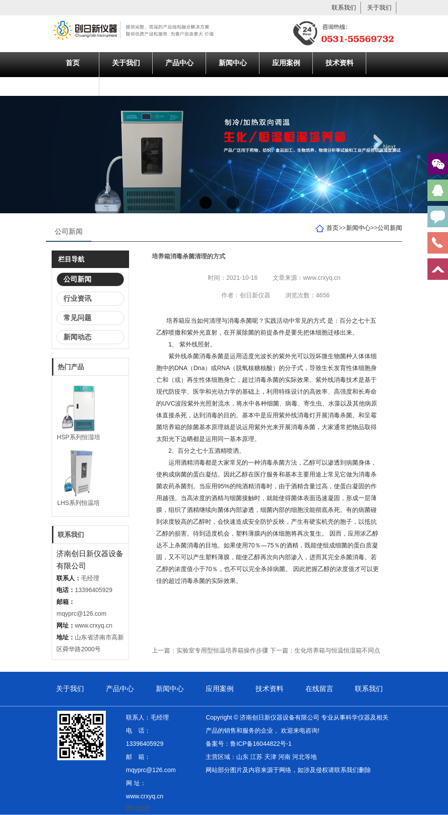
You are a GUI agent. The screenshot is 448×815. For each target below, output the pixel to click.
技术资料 (340, 63)
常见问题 (77, 317)
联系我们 (344, 7)
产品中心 (179, 63)
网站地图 (138, 808)
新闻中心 (233, 63)
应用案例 (286, 63)
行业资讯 (77, 298)
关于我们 (379, 7)
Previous (63, 149)
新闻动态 (77, 337)
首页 (73, 63)
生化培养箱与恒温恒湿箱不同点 (337, 650)
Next (389, 146)
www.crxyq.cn (322, 277)
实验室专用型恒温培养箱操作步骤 (222, 650)
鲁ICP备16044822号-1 (260, 743)
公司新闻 (77, 279)
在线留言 (73, 84)
